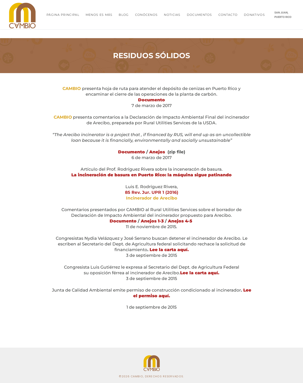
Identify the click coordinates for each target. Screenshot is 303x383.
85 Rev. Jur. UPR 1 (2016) (151, 192)
